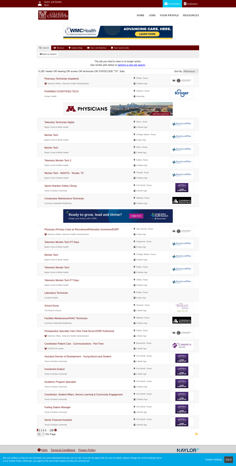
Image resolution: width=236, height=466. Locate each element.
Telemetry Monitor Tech (56, 267)
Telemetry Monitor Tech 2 (57, 160)
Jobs (152, 15)
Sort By (178, 71)
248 (52, 430)
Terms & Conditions (63, 450)
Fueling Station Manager (57, 407)
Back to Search (48, 54)
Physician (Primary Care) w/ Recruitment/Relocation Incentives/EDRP (81, 229)
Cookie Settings (213, 459)
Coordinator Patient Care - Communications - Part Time (74, 343)
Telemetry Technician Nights (59, 122)
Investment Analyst (54, 369)
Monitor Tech (51, 135)
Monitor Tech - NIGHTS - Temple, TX (64, 173)
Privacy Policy (87, 450)
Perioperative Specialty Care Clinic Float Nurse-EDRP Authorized (79, 331)
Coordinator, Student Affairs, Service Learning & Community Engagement (83, 394)
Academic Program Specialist (60, 382)
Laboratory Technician (56, 293)
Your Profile (169, 15)
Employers (191, 4)
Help (43, 450)
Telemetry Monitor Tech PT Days (61, 242)
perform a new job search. (132, 65)
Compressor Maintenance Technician (64, 198)
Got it (228, 459)
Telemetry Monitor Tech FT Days (61, 280)
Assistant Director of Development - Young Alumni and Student (77, 356)
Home (140, 15)
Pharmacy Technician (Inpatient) (61, 78)
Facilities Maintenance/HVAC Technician (65, 318)
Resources (191, 15)
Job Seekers (172, 4)
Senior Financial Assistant (58, 420)
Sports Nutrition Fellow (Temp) (60, 186)
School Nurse (51, 305)
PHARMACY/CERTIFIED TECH (61, 91)
